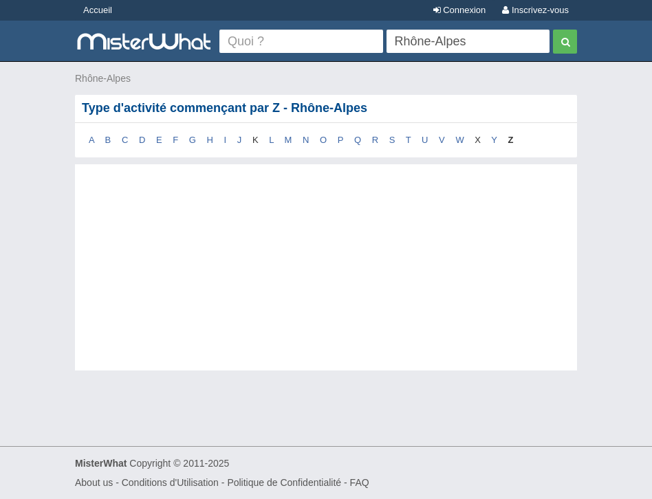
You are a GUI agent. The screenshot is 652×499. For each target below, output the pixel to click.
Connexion (459, 10)
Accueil (97, 10)
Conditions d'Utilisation (170, 482)
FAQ (359, 482)
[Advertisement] (326, 281)
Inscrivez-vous (535, 10)
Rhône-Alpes (103, 78)
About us (94, 482)
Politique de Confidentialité (284, 482)
